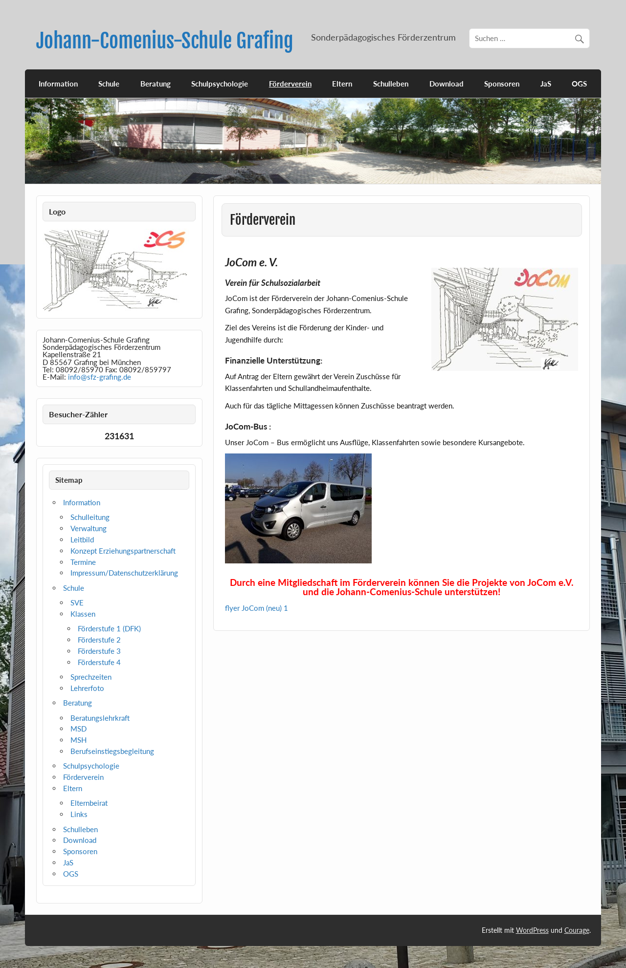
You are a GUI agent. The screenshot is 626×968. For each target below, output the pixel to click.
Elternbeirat (89, 802)
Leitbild (82, 539)
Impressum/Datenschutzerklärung (124, 572)
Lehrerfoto (87, 688)
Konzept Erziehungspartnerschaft (123, 550)
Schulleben (390, 83)
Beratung (155, 83)
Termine (83, 562)
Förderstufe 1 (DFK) (109, 628)
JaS (545, 83)
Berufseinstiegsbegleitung (112, 751)
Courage (576, 930)
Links (79, 814)
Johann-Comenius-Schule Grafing (164, 40)
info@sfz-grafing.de (99, 376)
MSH (78, 739)
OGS (579, 83)
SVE (77, 602)
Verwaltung (88, 528)
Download (446, 83)
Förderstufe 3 (99, 650)
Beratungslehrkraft (100, 717)
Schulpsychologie (219, 83)
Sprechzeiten (91, 676)
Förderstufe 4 (99, 662)
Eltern (342, 83)
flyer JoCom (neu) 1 (256, 607)
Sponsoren (501, 83)
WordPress (532, 930)
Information (58, 83)
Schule (108, 83)
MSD (78, 728)
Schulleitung (90, 517)
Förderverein (290, 83)
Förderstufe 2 (99, 639)
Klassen (82, 613)
